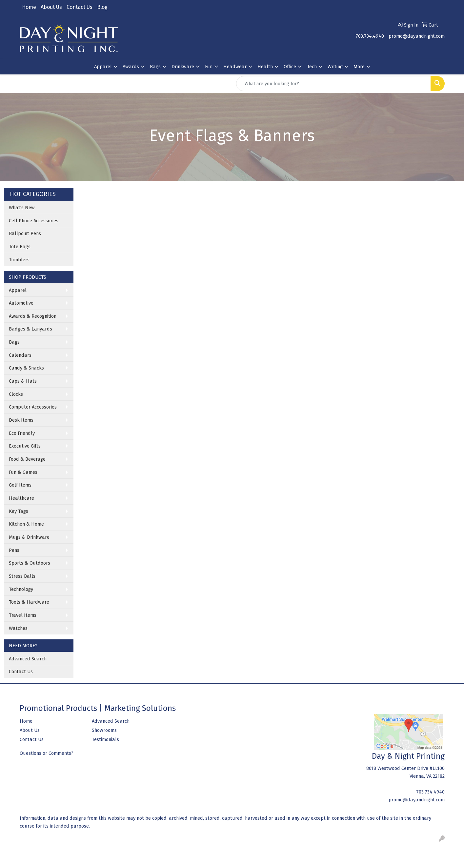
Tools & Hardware (29, 602)
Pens (14, 550)
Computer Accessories (33, 407)
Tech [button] (312, 67)
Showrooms (104, 730)
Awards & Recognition (32, 316)
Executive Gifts (25, 446)
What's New (22, 208)
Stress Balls (22, 576)
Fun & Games (23, 472)
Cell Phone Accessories (33, 221)
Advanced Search (28, 659)
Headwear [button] (235, 67)
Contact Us (79, 7)
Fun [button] (208, 67)
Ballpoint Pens (25, 233)
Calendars (20, 355)
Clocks (16, 394)
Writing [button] (335, 67)
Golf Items (20, 485)
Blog (102, 7)
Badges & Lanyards (30, 329)
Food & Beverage (27, 459)
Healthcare (21, 498)
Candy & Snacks (26, 368)
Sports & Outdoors (29, 563)
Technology (21, 589)
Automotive (21, 303)
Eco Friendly (22, 433)
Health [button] (265, 67)
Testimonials (105, 739)
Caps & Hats (23, 381)
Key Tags (18, 511)
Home (29, 7)
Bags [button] (155, 67)
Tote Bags (19, 247)
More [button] (359, 67)
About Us (51, 7)
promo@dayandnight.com (417, 36)
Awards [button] (131, 67)
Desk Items (21, 420)
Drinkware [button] (182, 67)
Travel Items (22, 615)
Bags (14, 342)
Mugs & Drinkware (29, 537)
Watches (18, 628)
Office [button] (290, 67)
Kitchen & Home (26, 524)
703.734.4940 (369, 36)
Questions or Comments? (46, 753)
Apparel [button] (103, 67)
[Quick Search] (333, 83)
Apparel (18, 290)
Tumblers (19, 260)
